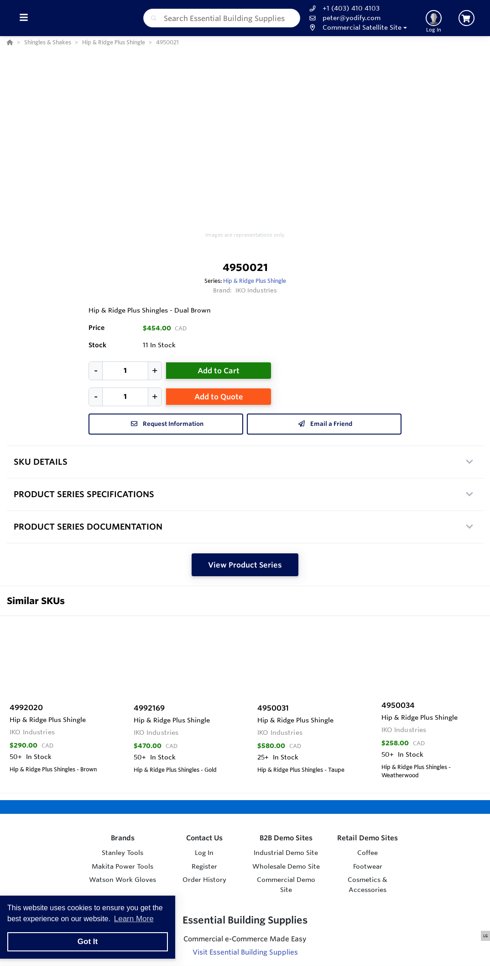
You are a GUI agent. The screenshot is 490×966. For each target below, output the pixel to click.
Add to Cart (219, 370)
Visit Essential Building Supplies (245, 952)
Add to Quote (218, 396)
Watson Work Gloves (122, 880)
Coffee (367, 853)
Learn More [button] (134, 918)
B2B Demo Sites (286, 837)
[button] (357, 27)
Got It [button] (88, 941)
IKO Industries (256, 290)
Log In (204, 853)
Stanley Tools (122, 853)
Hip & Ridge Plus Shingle (254, 280)
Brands (123, 837)
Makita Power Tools (122, 866)
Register (204, 866)
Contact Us (204, 837)
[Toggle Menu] (23, 18)
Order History (204, 880)
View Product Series (245, 564)
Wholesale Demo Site (286, 866)
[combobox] (222, 18)
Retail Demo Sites (367, 837)
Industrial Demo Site (286, 853)
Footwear (367, 866)
